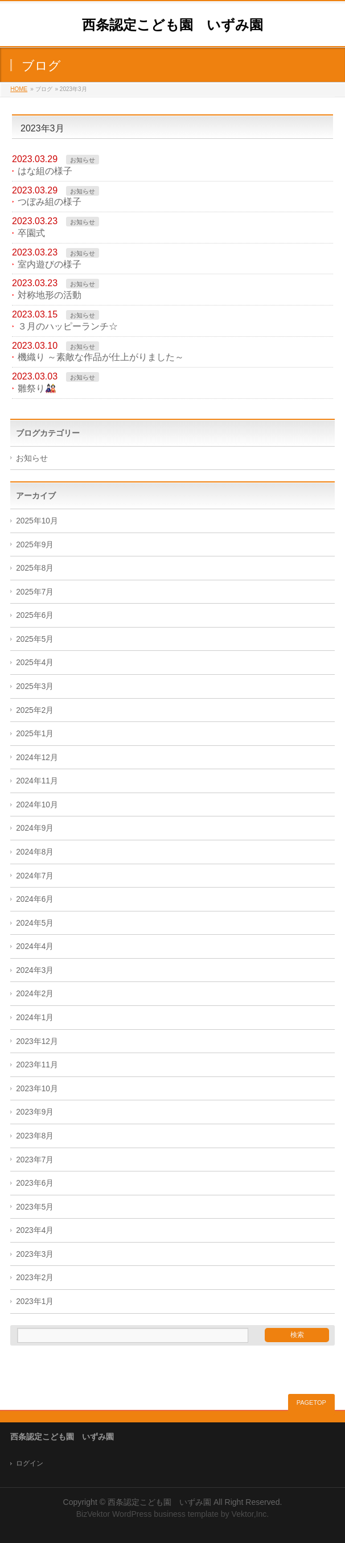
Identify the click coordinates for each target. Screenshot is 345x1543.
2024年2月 (35, 993)
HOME (18, 89)
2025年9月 (35, 545)
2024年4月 (35, 946)
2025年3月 (35, 686)
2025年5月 (35, 639)
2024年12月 (37, 757)
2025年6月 (35, 615)
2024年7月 (35, 876)
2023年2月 (35, 1277)
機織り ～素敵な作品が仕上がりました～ (101, 357)
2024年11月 (37, 781)
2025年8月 (35, 568)
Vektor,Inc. (250, 1514)
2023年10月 (37, 1088)
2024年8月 (35, 852)
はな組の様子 (45, 171)
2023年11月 (37, 1065)
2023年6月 (35, 1183)
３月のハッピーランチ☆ (68, 326)
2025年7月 (35, 592)
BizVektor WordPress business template (147, 1514)
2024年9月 (35, 828)
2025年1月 (35, 733)
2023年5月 (35, 1207)
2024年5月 (35, 923)
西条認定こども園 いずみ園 (172, 24)
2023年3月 (35, 1254)
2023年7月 (35, 1160)
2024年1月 (35, 1017)
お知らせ (82, 159)
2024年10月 (37, 805)
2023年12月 (37, 1041)
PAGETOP (311, 1402)
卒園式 (31, 233)
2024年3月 (35, 970)
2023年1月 (35, 1301)
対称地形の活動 (49, 295)
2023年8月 (35, 1136)
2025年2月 (35, 710)
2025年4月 (35, 662)
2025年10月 (37, 521)
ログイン (29, 1463)
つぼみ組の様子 (49, 202)
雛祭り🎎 (37, 388)
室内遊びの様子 (49, 264)
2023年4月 (35, 1230)
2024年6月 (35, 899)
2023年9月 (35, 1112)
